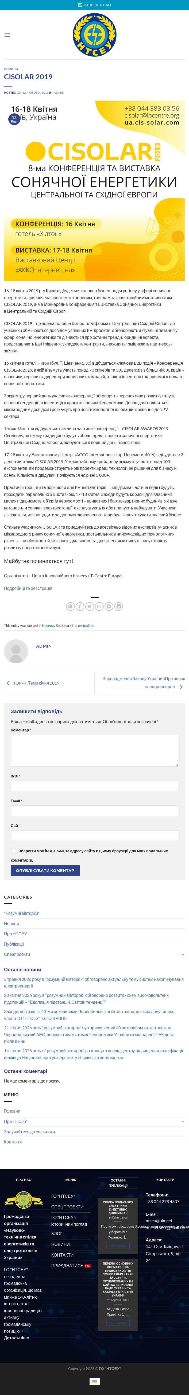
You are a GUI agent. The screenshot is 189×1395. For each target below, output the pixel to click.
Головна (12, 1110)
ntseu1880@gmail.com (167, 1227)
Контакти (13, 1141)
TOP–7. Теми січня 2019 (31, 682)
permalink (85, 625)
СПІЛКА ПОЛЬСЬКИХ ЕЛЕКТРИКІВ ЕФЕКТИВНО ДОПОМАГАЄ (118, 1208)
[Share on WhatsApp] (70, 606)
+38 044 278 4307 (162, 1201)
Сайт (15, 825)
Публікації (14, 944)
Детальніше (118, 1245)
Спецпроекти (17, 954)
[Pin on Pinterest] (109, 606)
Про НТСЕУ (15, 933)
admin (59, 92)
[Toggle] (183, 954)
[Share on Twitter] (89, 606)
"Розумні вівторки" (22, 913)
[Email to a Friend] (99, 606)
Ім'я (15, 776)
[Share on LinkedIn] (118, 606)
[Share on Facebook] (80, 606)
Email (16, 801)
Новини (11, 923)
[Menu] (7, 34)
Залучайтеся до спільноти (29, 1131)
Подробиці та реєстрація (28, 588)
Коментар (21, 730)
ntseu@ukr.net (159, 1220)
